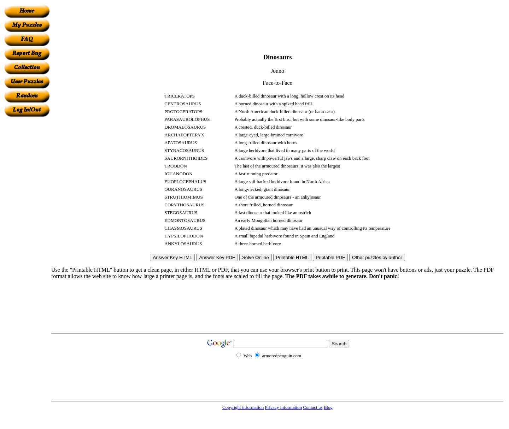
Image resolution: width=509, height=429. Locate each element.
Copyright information (243, 407)
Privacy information (283, 407)
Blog (328, 407)
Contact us (312, 407)
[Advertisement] (27, 223)
